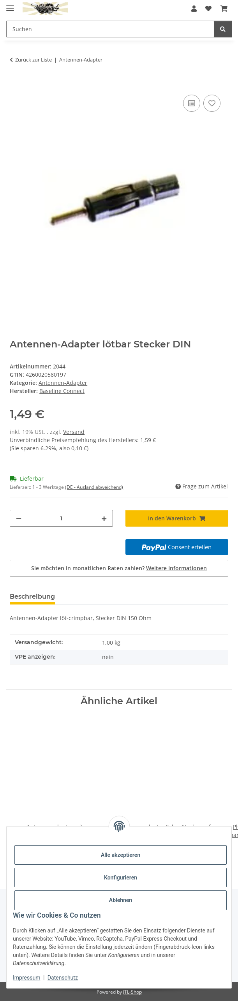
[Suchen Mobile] (110, 29)
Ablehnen (120, 900)
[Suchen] (223, 29)
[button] (194, 8)
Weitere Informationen (176, 568)
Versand (74, 431)
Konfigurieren (120, 877)
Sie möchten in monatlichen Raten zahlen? (119, 568)
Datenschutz (63, 978)
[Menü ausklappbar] (10, 5)
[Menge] (61, 518)
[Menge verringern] (18, 518)
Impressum (26, 978)
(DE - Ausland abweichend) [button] (94, 487)
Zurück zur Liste (33, 59)
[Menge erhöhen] (104, 518)
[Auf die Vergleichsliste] (191, 103)
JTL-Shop (132, 992)
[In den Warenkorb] (16, 84)
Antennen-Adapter (63, 382)
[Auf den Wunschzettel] (211, 103)
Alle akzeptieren (120, 855)
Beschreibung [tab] (32, 596)
